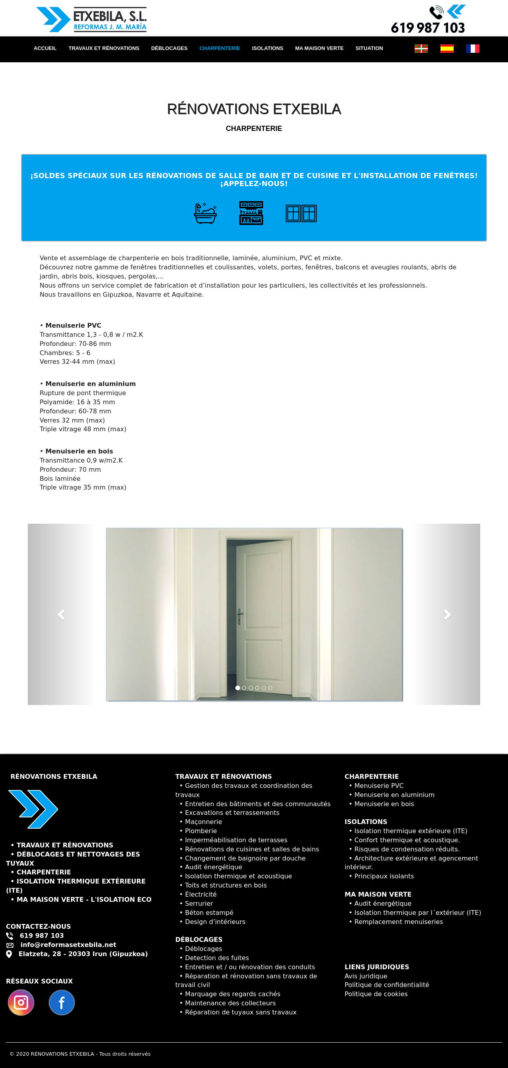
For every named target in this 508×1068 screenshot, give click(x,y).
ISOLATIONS (267, 48)
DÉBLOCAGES (169, 48)
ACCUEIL (48, 47)
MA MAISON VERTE (319, 48)
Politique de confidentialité (386, 985)
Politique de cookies (376, 994)
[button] (62, 614)
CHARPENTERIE (220, 48)
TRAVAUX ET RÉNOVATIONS (104, 48)
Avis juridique (365, 976)
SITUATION (369, 48)
